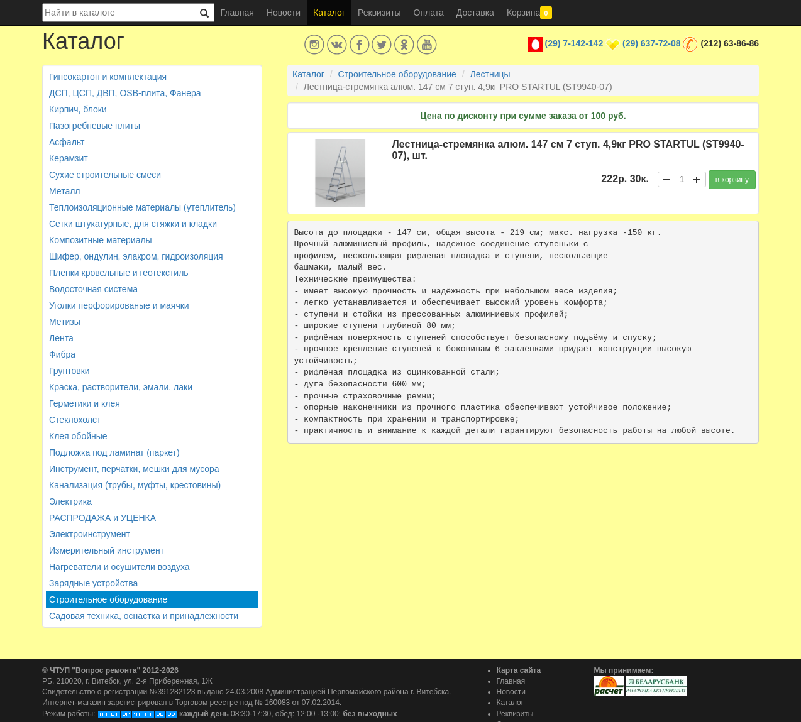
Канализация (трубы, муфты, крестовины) (135, 485)
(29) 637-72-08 (651, 43)
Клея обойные (78, 436)
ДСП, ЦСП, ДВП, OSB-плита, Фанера (125, 93)
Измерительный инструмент (106, 550)
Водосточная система (93, 289)
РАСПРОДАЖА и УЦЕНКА (102, 518)
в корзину (732, 179)
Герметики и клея (84, 403)
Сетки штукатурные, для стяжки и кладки (133, 224)
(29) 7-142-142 (574, 43)
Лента (61, 338)
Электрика (70, 501)
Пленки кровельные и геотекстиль (119, 273)
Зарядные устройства (93, 583)
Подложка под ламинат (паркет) (114, 452)
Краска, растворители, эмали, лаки (120, 387)
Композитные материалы (100, 240)
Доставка (475, 13)
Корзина (529, 12)
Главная (237, 13)
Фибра (62, 354)
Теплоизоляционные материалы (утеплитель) (142, 207)
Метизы (64, 322)
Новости (284, 13)
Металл (64, 191)
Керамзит (68, 158)
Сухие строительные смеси (105, 175)
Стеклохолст (75, 420)
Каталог (329, 13)
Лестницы (490, 74)
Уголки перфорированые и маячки (119, 305)
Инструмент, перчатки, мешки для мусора (134, 469)
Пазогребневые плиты (94, 126)
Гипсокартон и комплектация (108, 77)
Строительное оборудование (108, 599)
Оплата (429, 13)
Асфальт (66, 142)
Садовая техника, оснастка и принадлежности (143, 616)
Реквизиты (379, 13)
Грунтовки (69, 371)
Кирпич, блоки (78, 109)
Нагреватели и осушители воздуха (119, 567)
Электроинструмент (89, 534)
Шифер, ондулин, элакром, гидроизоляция (136, 256)
